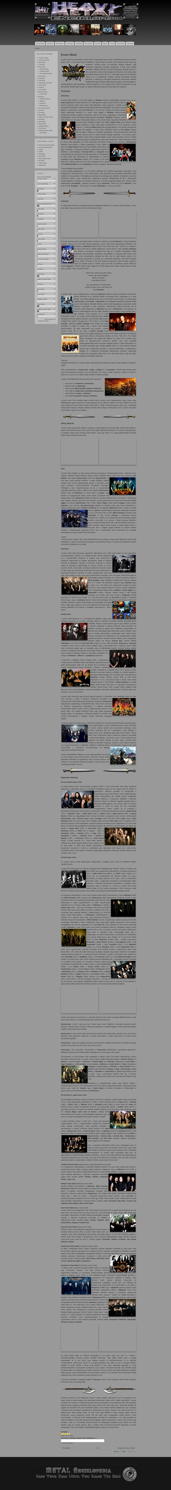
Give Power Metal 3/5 (66, 1434)
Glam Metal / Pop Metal (45, 83)
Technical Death (44, 71)
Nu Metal (41, 110)
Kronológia (69, 43)
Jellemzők (50, 43)
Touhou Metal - (42, 163)
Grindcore (41, 87)
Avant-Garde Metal (43, 60)
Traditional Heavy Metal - (45, 130)
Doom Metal (42, 76)
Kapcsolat (130, 43)
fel (98, 1448)
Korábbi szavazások (43, 321)
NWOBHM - (42, 154)
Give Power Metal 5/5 (69, 1434)
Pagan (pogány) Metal (44, 158)
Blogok (105, 43)
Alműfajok (79, 43)
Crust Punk (41, 64)
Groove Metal (42, 89)
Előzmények (59, 43)
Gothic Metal (42, 85)
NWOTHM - (43, 132)
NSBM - (40, 151)
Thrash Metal (42, 128)
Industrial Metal (42, 92)
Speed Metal (41, 121)
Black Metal (41, 62)
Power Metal (42, 115)
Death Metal (41, 67)
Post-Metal (41, 112)
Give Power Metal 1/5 (62, 1434)
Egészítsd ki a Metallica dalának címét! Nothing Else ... (79, 1438)
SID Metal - (41, 160)
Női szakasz (88, 43)
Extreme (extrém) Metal (45, 147)
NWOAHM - (42, 156)
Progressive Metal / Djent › (126, 1448)
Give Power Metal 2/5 (64, 1434)
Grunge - (41, 149)
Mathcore (42, 101)
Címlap (37, 48)
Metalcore (41, 96)
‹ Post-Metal (66, 1448)
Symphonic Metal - (43, 126)
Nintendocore (44, 105)
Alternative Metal (43, 58)
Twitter (123, 1451)
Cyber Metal (43, 94)
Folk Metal (41, 78)
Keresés (97, 43)
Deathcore (43, 103)
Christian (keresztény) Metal (46, 145)
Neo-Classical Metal (44, 108)
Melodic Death (44, 69)
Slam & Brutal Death (46, 73)
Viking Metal (42, 165)
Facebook (115, 1451)
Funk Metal (41, 80)
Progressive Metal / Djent (45, 117)
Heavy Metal (40, 43)
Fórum (112, 43)
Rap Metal (41, 119)
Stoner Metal (42, 123)
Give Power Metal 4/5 (67, 1434)
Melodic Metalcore (45, 99)
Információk (120, 43)
